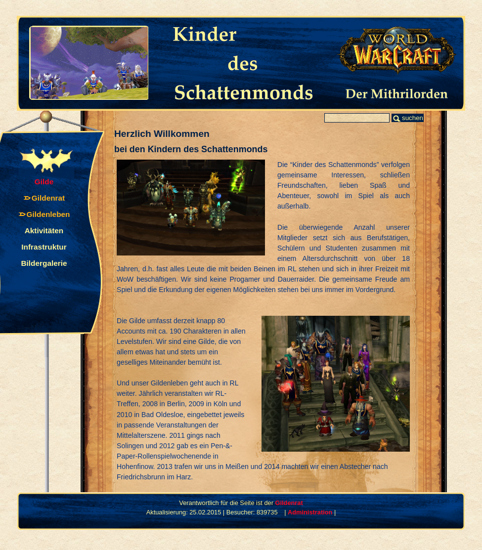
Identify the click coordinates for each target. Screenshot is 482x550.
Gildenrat (48, 198)
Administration (310, 512)
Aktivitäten (44, 230)
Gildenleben (48, 214)
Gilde (44, 181)
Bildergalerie (44, 263)
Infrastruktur (43, 247)
